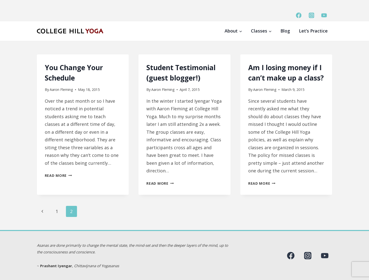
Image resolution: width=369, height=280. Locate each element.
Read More (58, 175)
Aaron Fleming (61, 89)
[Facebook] (298, 15)
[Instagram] (311, 15)
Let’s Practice (313, 31)
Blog (285, 31)
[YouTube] (324, 15)
